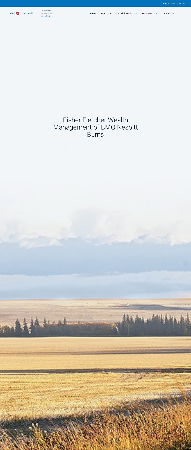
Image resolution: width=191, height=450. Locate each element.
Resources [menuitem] (149, 14)
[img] (95, 225)
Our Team (106, 13)
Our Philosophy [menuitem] (126, 14)
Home (93, 13)
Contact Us (168, 13)
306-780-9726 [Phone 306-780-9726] (177, 3)
